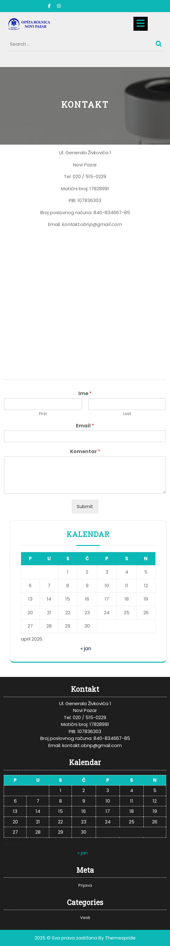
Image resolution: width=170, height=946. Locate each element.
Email (85, 426)
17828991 (99, 188)
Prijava (85, 885)
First (43, 414)
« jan (86, 648)
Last (127, 414)
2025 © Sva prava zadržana (66, 938)
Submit (85, 506)
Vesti (85, 918)
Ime (85, 393)
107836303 (89, 200)
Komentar (85, 451)
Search (159, 42)
